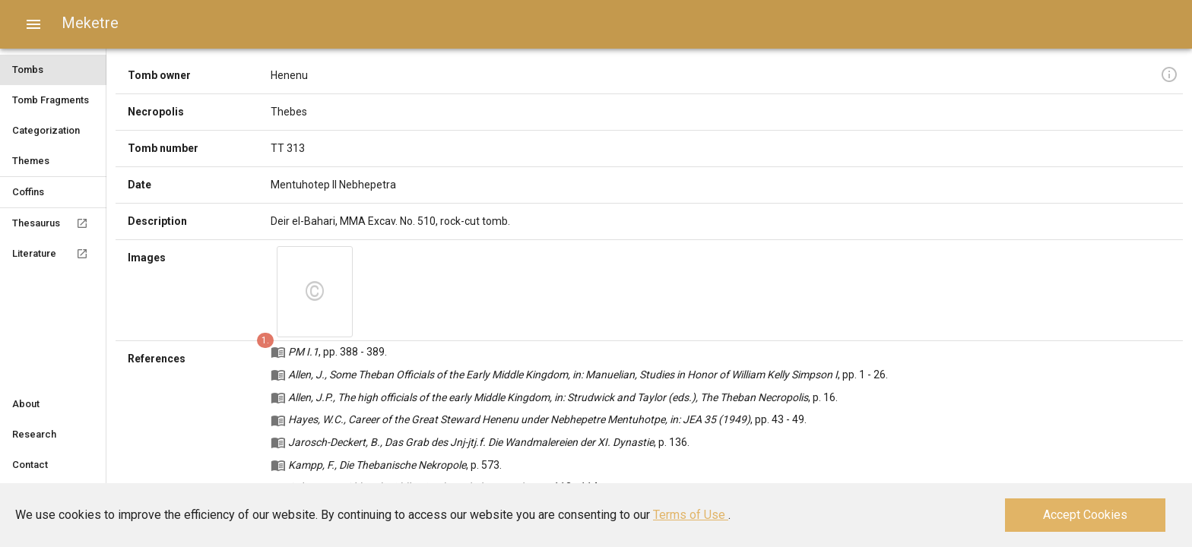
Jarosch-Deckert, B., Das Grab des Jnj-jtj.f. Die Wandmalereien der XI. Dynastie (471, 442)
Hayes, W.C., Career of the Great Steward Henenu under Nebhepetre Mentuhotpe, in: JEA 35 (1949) (519, 419)
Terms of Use (690, 514)
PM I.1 (303, 352)
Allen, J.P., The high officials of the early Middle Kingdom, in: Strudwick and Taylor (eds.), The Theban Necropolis (548, 397)
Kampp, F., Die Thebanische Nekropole (377, 465)
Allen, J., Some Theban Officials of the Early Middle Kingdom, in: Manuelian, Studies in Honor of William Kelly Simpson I (563, 374)
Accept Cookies (1085, 514)
